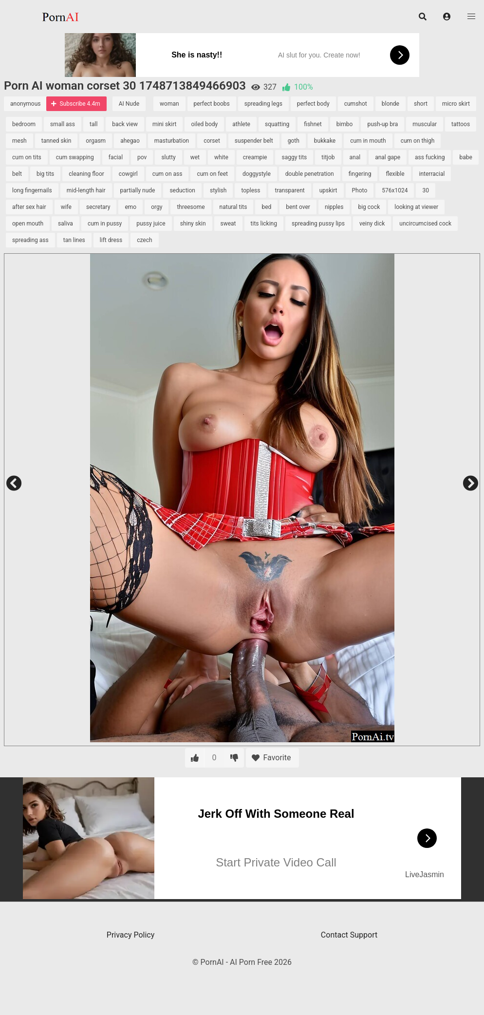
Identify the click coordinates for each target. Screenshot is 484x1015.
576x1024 (395, 190)
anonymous (25, 103)
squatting (277, 124)
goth (293, 140)
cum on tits (26, 157)
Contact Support (349, 935)
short (421, 103)
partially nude (137, 190)
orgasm (96, 140)
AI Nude (129, 103)
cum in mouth (368, 140)
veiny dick (372, 223)
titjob (328, 157)
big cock (369, 207)
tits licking (264, 223)
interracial (432, 173)
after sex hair (29, 207)
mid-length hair (86, 190)
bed (266, 207)
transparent (289, 190)
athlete (241, 124)
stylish (218, 190)
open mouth (27, 223)
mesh (19, 140)
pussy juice (150, 223)
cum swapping (75, 157)
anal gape (387, 157)
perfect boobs (212, 103)
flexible (395, 173)
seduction (182, 190)
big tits (45, 173)
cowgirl (128, 173)
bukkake (324, 140)
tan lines (74, 240)
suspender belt (254, 140)
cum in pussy (105, 223)
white (221, 157)
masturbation (171, 140)
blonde (390, 103)
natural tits (233, 207)
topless (250, 190)
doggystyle (256, 173)
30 (425, 190)
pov (142, 157)
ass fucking (430, 157)
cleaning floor (86, 173)
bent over (298, 207)
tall (93, 124)
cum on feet (212, 173)
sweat (228, 223)
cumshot (355, 103)
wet (195, 157)
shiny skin (193, 223)
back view (125, 124)
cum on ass (167, 173)
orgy (156, 207)
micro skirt (456, 103)
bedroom (24, 124)
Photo (360, 190)
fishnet (312, 124)
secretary (98, 207)
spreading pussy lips (318, 223)
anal (355, 157)
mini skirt (164, 124)
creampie (255, 157)
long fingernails (32, 190)
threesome (191, 207)
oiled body (204, 124)
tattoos (460, 124)
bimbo (344, 124)
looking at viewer (416, 207)
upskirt (328, 190)
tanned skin (56, 140)
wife (66, 207)
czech (144, 240)
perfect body (313, 103)
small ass (62, 124)
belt (17, 173)
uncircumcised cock (425, 223)
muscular (424, 124)
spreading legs (263, 103)
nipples (334, 207)
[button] (447, 16)
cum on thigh (418, 140)
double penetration (309, 173)
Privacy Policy (131, 935)
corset (212, 140)
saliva (65, 223)
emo (130, 207)
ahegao (130, 140)
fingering (360, 173)
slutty (168, 157)
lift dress (111, 240)
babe (465, 157)
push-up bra (382, 124)
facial (116, 157)
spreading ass (30, 240)
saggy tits (294, 157)
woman (169, 103)
